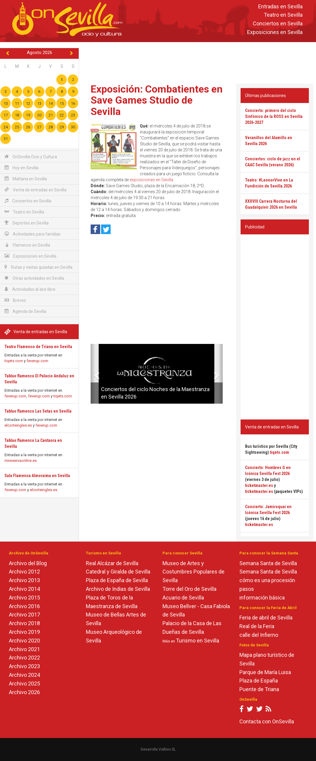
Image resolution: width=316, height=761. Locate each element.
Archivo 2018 (24, 623)
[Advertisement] (197, 61)
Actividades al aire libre (29, 289)
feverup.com (37, 361)
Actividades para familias (32, 233)
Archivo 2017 (24, 614)
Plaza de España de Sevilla (117, 580)
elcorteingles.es (18, 425)
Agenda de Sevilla (25, 311)
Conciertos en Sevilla (278, 24)
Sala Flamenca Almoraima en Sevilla (37, 475)
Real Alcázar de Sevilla (112, 563)
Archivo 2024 (24, 675)
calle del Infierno (258, 635)
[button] (93, 374)
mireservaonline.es (20, 460)
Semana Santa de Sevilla (268, 563)
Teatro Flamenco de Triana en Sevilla (38, 346)
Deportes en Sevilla (26, 222)
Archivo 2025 (24, 683)
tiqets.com (13, 361)
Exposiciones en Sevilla (275, 32)
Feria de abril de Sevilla (265, 617)
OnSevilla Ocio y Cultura (30, 156)
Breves (15, 300)
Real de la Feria (256, 626)
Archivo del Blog (28, 563)
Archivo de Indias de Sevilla (118, 589)
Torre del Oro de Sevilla (189, 589)
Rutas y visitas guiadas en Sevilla (38, 267)
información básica (262, 597)
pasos (246, 589)
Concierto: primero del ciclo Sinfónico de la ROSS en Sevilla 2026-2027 (274, 116)
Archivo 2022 (24, 657)
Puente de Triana (259, 689)
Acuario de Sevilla (183, 597)
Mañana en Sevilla (25, 178)
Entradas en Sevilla (280, 6)
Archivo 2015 (24, 597)
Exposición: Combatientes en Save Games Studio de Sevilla (157, 100)
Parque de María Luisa (265, 672)
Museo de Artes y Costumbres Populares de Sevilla (193, 572)
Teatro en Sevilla (283, 15)
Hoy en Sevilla (21, 167)
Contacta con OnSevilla (266, 721)
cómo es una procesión (267, 580)
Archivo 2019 (24, 632)
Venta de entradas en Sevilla (35, 189)
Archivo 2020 (24, 640)
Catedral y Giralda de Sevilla (118, 571)
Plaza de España (258, 680)
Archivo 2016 (24, 606)
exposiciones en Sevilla (151, 179)
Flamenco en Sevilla (27, 244)
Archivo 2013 (24, 580)
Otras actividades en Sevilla (34, 278)
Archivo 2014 (24, 589)
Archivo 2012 (24, 571)
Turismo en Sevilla (197, 640)
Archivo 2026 (24, 692)
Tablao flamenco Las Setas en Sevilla (38, 411)
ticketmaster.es (259, 485)
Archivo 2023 (24, 666)
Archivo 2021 (24, 649)
